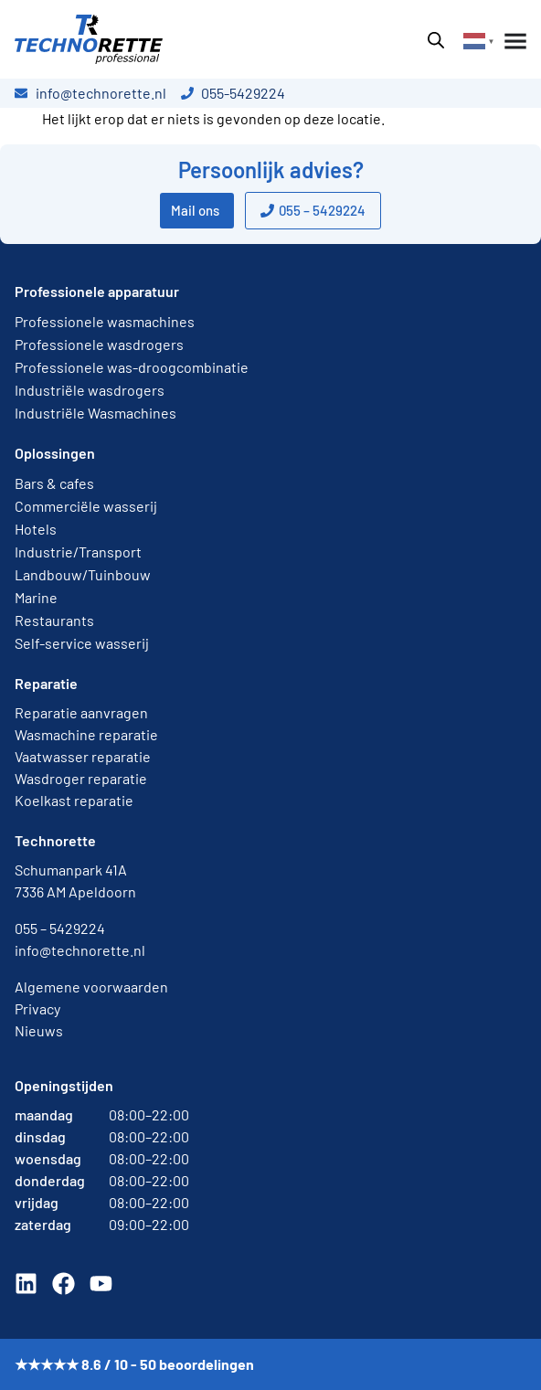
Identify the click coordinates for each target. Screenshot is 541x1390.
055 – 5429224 (60, 928)
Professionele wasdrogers (99, 344)
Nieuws (39, 1030)
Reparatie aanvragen (81, 712)
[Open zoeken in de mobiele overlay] (436, 40)
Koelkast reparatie (74, 800)
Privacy (37, 1008)
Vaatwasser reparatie (83, 756)
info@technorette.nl (80, 950)
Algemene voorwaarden (91, 986)
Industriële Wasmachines (95, 412)
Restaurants (54, 620)
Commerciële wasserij (86, 506)
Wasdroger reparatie (81, 778)
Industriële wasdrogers (89, 389)
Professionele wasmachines (105, 321)
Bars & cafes (54, 483)
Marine (36, 597)
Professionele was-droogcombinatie (132, 367)
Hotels (36, 528)
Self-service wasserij (82, 643)
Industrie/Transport (78, 551)
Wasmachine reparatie (86, 734)
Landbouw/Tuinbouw (83, 574)
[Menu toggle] (511, 41)
